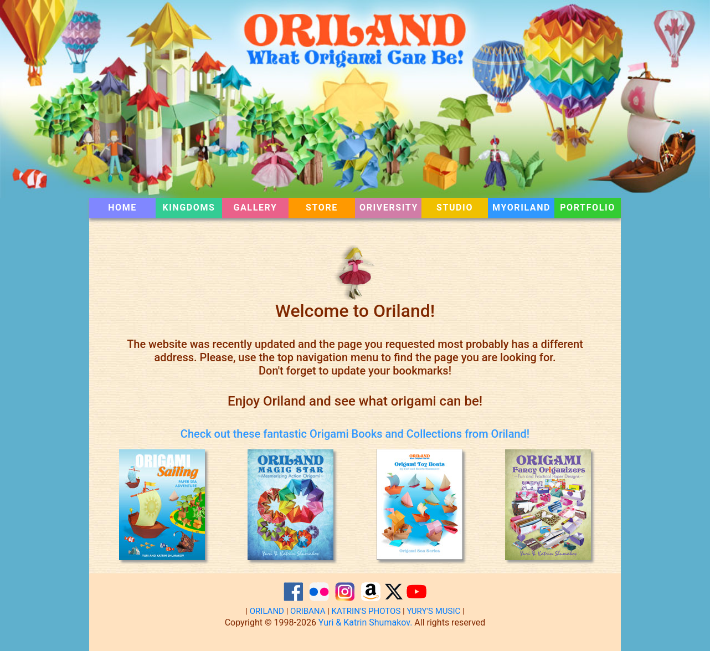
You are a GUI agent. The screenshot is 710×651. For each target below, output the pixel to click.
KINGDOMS (188, 207)
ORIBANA (307, 611)
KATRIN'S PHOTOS (366, 611)
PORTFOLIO (587, 207)
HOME (132, 207)
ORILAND (267, 611)
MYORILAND (521, 207)
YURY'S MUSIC (433, 611)
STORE (322, 207)
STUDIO (454, 207)
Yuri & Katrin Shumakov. (365, 622)
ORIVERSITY (388, 207)
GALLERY (255, 207)
